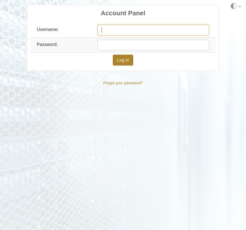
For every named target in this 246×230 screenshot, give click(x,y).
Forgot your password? (123, 83)
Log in (123, 60)
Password (46, 44)
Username (47, 29)
